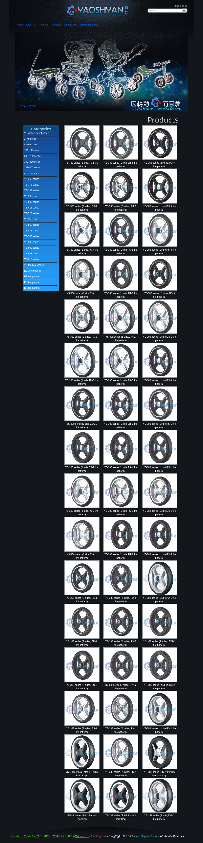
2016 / (68, 836)
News (20, 24)
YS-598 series (31, 247)
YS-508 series (31, 202)
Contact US (70, 24)
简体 (184, 6)
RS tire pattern (31, 288)
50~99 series (31, 144)
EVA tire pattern (32, 270)
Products (43, 24)
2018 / (58, 836)
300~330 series (32, 161)
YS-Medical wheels (34, 265)
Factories (56, 24)
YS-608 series (31, 253)
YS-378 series (31, 184)
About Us (31, 24)
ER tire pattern (31, 276)
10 (33, 106)
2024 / (38, 836)
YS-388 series (31, 190)
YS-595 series (31, 242)
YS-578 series (31, 230)
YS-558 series (31, 219)
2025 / (28, 836)
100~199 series (32, 150)
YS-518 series (31, 207)
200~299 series (32, 156)
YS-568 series (31, 225)
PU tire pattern (31, 282)
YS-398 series (31, 196)
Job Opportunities (89, 24)
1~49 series (30, 138)
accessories (30, 173)
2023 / (47, 836)
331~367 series (32, 167)
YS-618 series (31, 259)
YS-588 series (31, 236)
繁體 (176, 6)
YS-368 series (31, 179)
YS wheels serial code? (36, 133)
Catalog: (17, 836)
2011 (76, 836)
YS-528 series (31, 213)
